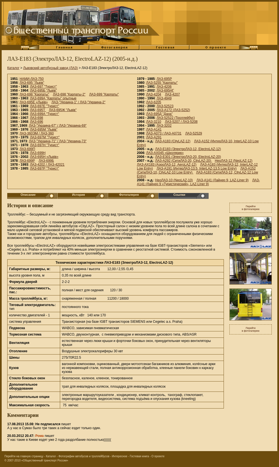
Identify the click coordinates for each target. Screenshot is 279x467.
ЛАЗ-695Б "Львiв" (43, 90)
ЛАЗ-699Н (38, 153)
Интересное (120, 456)
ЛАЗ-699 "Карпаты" (104, 94)
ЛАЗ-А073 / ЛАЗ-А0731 (164, 133)
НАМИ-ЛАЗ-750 (31, 79)
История (78, 194)
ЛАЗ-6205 (153, 102)
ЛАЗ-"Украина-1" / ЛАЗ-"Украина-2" (79, 102)
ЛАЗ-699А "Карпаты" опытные (53, 98)
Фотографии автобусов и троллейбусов (83, 456)
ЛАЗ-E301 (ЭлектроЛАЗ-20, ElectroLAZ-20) (188, 157)
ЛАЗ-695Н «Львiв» (44, 157)
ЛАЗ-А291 (153, 137)
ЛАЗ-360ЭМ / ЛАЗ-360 (36, 133)
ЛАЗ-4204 (153, 94)
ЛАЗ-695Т (38, 110)
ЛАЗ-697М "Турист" (45, 137)
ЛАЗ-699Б (46, 161)
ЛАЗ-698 (36, 118)
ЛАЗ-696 (36, 122)
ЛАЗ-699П (27, 149)
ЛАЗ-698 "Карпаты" (34, 94)
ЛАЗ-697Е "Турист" (44, 106)
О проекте (158, 456)
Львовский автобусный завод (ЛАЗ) (50, 68)
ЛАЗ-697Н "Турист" (44, 145)
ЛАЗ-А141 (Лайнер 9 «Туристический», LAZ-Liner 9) (198, 182)
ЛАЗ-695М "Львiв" (43, 129)
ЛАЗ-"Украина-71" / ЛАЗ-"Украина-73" (58, 141)
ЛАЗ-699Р (27, 161)
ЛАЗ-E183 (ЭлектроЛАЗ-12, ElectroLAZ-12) (188, 149)
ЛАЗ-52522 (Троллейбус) (175, 118)
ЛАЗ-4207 (172, 94)
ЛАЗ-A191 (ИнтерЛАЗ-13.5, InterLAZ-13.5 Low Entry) (196, 168)
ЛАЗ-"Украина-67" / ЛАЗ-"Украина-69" (58, 126)
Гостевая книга (139, 456)
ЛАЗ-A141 (153, 129)
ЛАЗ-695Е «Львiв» (33, 102)
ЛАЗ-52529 (193, 133)
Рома (39, 436)
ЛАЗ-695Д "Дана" (159, 114)
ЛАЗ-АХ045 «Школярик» (165, 153)
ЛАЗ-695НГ (165, 90)
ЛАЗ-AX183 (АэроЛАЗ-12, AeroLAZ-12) (167, 165)
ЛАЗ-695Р (164, 79)
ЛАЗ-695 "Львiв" (31, 83)
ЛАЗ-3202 (164, 126)
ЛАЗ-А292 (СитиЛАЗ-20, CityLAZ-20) (183, 161)
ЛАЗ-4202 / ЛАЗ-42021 (47, 165)
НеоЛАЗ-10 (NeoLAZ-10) (174, 180)
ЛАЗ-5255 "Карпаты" (162, 83)
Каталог (13, 68)
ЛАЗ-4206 (164, 87)
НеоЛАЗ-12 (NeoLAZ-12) (234, 161)
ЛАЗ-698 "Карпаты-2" (69, 94)
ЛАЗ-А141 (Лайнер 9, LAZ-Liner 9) (223, 180)
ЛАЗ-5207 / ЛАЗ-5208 (181, 122)
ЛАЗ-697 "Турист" (43, 87)
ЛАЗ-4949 (164, 98)
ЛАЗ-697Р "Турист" (44, 168)
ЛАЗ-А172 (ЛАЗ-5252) (173, 110)
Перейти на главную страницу (23, 456)
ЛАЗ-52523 (164, 106)
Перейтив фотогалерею (251, 208)
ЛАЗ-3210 (153, 122)
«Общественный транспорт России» (44, 460)
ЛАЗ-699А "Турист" (44, 114)
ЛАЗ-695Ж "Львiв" (63, 110)
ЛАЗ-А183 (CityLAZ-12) (172, 141)
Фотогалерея (129, 194)
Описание (28, 194)
